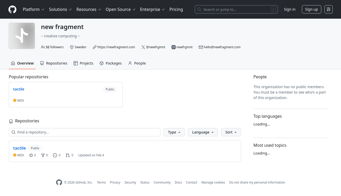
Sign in (289, 9)
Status (145, 182)
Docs (178, 182)
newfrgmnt (184, 47)
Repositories (53, 63)
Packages (111, 63)
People (137, 63)
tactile (19, 148)
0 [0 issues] (57, 155)
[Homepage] (12, 9)
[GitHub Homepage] (59, 182)
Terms (101, 182)
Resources (89, 9)
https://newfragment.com (116, 47)
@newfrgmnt (155, 47)
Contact (191, 182)
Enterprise (152, 9)
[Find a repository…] (84, 132)
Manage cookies (213, 182)
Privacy (115, 182)
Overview (22, 63)
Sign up (311, 9)
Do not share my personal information (257, 182)
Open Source (121, 9)
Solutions (60, 9)
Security (130, 182)
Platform (34, 9)
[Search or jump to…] (236, 9)
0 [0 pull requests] (69, 155)
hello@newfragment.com (222, 47)
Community (162, 182)
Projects (83, 63)
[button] (174, 132)
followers (54, 47)
